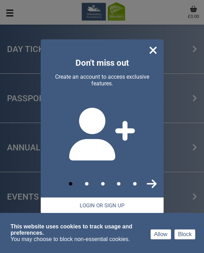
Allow (160, 234)
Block (185, 234)
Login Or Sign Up (102, 205)
